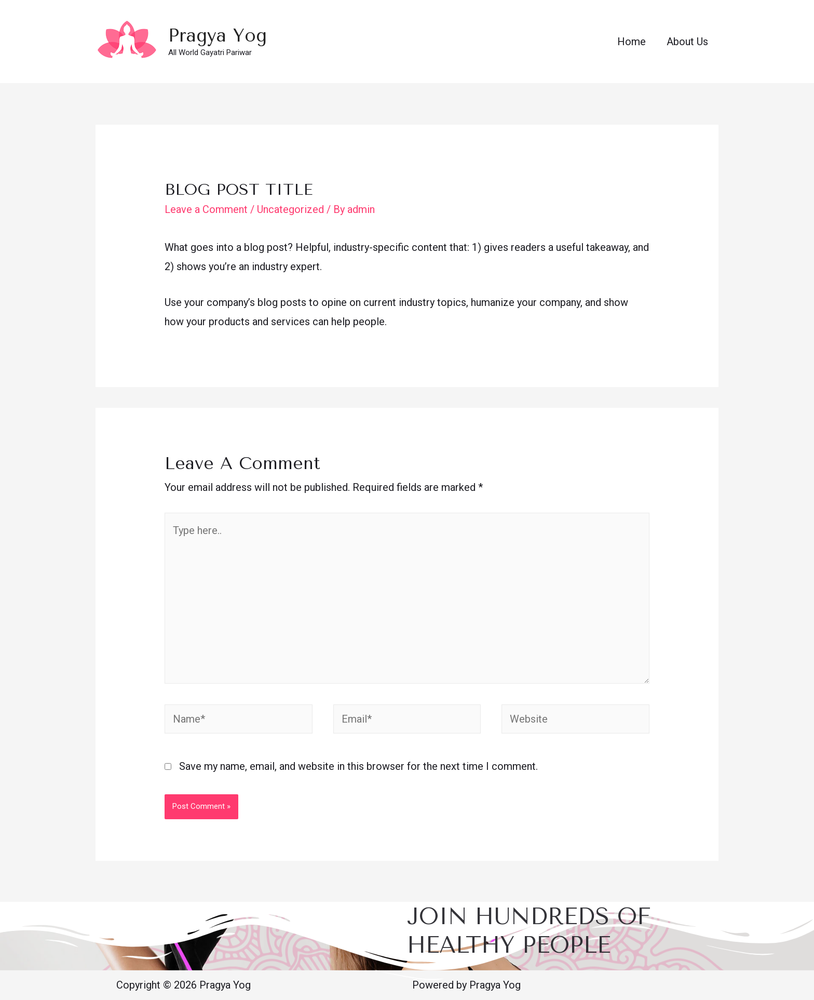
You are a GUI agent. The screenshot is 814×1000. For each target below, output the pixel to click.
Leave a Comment (206, 209)
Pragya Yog (217, 35)
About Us (687, 41)
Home (631, 41)
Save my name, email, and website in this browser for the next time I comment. (358, 766)
